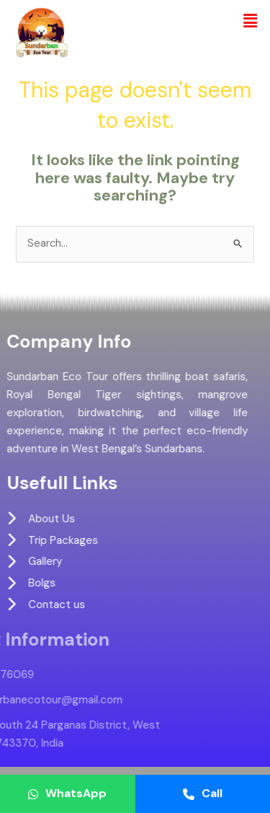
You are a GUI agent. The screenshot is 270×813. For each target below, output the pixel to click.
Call (202, 793)
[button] (250, 21)
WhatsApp (67, 793)
